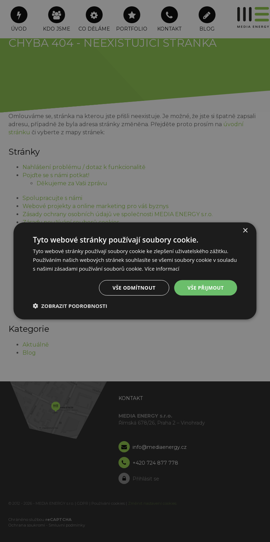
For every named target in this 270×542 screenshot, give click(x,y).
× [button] (245, 230)
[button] (70, 306)
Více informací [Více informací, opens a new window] (161, 268)
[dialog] (134, 271)
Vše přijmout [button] (205, 287)
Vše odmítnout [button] (133, 287)
